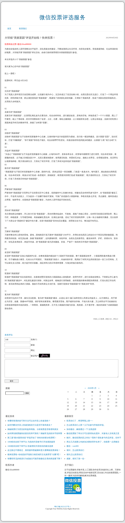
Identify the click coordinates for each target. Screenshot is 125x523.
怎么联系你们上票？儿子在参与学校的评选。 (86, 425)
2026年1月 (92, 388)
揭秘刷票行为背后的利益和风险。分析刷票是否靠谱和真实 (32, 429)
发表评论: (9, 335)
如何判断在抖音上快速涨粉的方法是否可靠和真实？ (29, 425)
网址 (20, 350)
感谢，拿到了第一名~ (76, 459)
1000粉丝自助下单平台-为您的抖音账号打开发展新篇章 (31, 442)
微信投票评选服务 (62, 17)
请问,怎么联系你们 (75, 454)
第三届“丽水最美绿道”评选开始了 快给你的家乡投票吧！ (32, 438)
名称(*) (21, 339)
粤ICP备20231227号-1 (62, 507)
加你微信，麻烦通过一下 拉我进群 (81, 429)
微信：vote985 (73, 446)
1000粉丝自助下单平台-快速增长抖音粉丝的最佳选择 (30, 446)
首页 (9, 29)
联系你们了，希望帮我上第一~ (80, 421)
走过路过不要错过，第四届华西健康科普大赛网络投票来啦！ (33, 450)
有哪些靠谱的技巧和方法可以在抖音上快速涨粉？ (28, 421)
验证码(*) (35, 356)
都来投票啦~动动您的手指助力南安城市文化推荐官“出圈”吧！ (34, 454)
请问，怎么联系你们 (75, 450)
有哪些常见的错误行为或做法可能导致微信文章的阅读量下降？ (34, 459)
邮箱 (20, 345)
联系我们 (23, 29)
